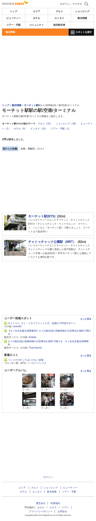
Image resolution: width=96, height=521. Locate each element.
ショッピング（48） (66, 123)
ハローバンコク (38, 363)
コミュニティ (36, 25)
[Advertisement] (48, 48)
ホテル (36, 18)
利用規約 (55, 503)
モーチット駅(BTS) (42, 216)
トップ (13, 11)
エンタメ (59, 18)
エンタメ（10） (38, 128)
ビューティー (13, 18)
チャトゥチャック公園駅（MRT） (52, 241)
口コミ (40, 148)
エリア (36, 11)
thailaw (32, 337)
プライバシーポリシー (41, 511)
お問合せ (62, 511)
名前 (23, 148)
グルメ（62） (45, 123)
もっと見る (85, 319)
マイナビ (77, 4)
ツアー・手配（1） (61, 128)
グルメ (59, 11)
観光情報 (82, 18)
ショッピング (82, 11)
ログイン (64, 4)
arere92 (17, 326)
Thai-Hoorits (35, 347)
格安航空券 (59, 25)
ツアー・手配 (13, 25)
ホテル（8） (20, 128)
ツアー (65, 507)
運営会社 (40, 503)
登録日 (31, 148)
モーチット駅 (31, 105)
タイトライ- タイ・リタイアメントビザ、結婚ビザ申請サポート (42, 323)
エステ (53, 507)
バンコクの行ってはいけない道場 (25, 359)
